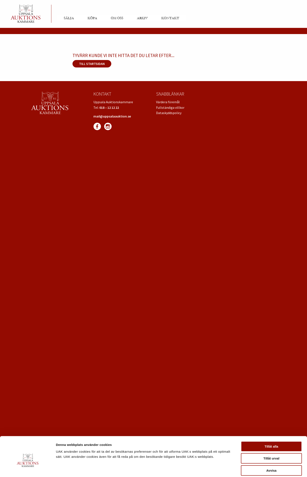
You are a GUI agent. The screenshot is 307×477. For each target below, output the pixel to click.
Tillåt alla (271, 426)
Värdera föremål (168, 102)
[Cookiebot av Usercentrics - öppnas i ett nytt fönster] (27, 469)
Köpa (92, 18)
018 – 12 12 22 (109, 107)
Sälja (69, 18)
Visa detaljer (231, 468)
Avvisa (271, 450)
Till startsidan (92, 64)
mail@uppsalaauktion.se (112, 116)
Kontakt (170, 18)
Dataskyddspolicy (168, 113)
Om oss (117, 18)
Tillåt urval (271, 438)
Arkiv (142, 18)
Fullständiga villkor (170, 107)
